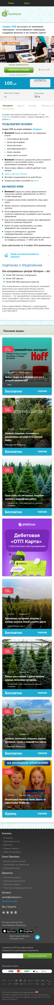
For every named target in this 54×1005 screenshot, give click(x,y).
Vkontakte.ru (7, 912)
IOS (39, 114)
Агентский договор (12, 877)
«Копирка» (37, 129)
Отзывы (32, 105)
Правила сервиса (11, 848)
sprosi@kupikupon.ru (11, 897)
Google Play (26, 931)
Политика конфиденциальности (17, 887)
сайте (36, 180)
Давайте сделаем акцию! (14, 861)
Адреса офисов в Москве (16, 174)
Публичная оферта (11, 884)
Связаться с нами (9, 901)
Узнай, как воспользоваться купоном (25, 255)
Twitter (11, 912)
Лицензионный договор (14, 881)
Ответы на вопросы (12, 852)
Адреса (20, 105)
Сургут (27, 3)
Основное (8, 105)
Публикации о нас (11, 841)
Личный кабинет (51, 3)
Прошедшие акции (11, 868)
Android (6, 116)
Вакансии (7, 844)
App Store (9, 931)
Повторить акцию (18, 69)
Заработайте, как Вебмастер (16, 864)
